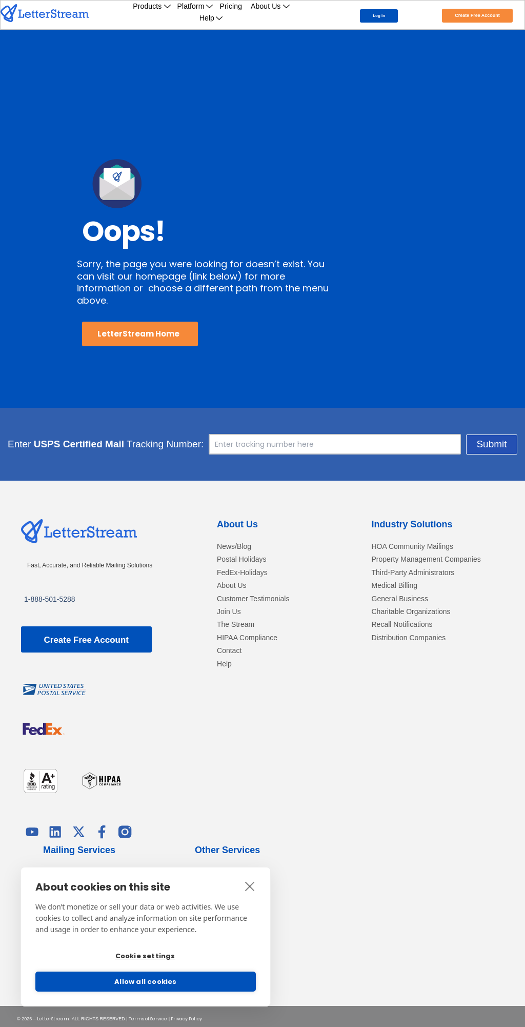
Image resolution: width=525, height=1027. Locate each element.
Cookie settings (144, 953)
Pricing (231, 6)
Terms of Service (148, 1014)
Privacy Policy (186, 1014)
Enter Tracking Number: (129, 444)
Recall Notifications (402, 625)
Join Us (229, 612)
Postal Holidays (242, 560)
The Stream (235, 625)
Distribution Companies (409, 638)
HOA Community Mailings (413, 546)
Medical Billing (394, 586)
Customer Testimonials (253, 599)
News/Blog (234, 546)
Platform (195, 6)
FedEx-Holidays (242, 573)
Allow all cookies (145, 981)
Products (152, 6)
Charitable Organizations (411, 612)
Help (211, 18)
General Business (400, 599)
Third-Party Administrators (413, 573)
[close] (250, 880)
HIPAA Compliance (247, 638)
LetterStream (53, 1014)
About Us (270, 6)
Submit (468, 444)
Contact (229, 651)
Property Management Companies (426, 560)
